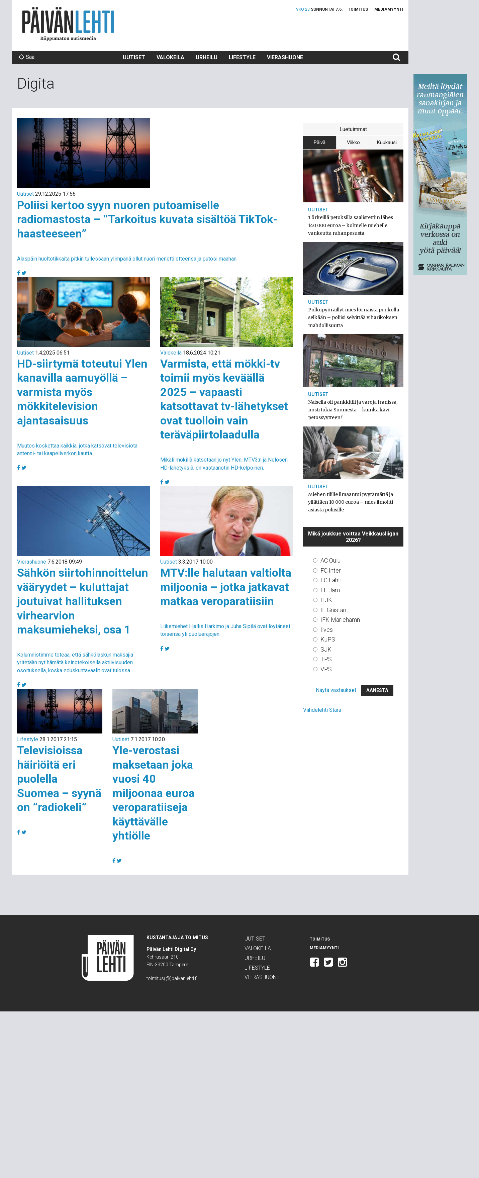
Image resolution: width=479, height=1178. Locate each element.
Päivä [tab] (319, 142)
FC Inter (330, 570)
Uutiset (134, 57)
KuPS (327, 639)
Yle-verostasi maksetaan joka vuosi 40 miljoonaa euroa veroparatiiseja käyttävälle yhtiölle (153, 793)
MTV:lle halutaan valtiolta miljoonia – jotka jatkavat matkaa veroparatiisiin (225, 587)
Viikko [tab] (353, 142)
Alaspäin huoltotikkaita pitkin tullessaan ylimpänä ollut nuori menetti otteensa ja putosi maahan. (127, 259)
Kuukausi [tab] (387, 142)
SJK (325, 649)
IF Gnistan (333, 609)
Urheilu (206, 57)
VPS (326, 669)
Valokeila (170, 57)
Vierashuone (285, 57)
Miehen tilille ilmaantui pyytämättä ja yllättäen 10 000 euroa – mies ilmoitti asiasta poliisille (350, 502)
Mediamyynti (388, 9)
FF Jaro (330, 590)
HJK (326, 599)
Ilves (326, 629)
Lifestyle (242, 57)
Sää (26, 57)
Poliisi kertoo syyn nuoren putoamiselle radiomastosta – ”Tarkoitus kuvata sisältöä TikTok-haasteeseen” (147, 219)
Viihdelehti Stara (322, 710)
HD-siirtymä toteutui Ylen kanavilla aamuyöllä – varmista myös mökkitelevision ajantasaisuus (82, 392)
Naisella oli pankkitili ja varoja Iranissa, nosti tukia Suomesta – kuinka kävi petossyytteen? (352, 409)
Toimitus (358, 9)
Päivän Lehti (68, 24)
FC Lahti (331, 580)
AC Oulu (330, 560)
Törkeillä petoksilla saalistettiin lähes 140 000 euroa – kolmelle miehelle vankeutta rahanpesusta (350, 225)
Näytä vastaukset (336, 690)
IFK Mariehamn (340, 619)
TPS (326, 659)
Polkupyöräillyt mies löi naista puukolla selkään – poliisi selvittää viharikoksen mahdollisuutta (353, 317)
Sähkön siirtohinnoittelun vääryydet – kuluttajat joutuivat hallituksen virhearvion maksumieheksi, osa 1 (82, 601)
